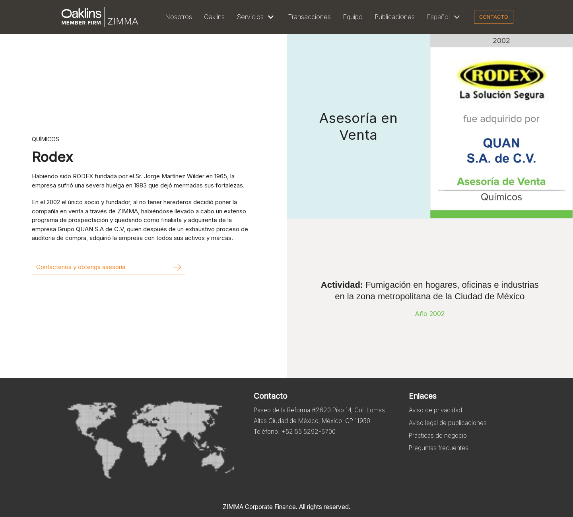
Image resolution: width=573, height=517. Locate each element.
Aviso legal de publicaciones (450, 427)
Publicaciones (395, 17)
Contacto (493, 17)
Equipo (353, 17)
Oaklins (214, 17)
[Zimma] (100, 17)
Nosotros (178, 17)
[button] (108, 267)
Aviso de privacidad (437, 413)
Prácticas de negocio (439, 441)
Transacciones (309, 17)
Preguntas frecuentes (440, 455)
